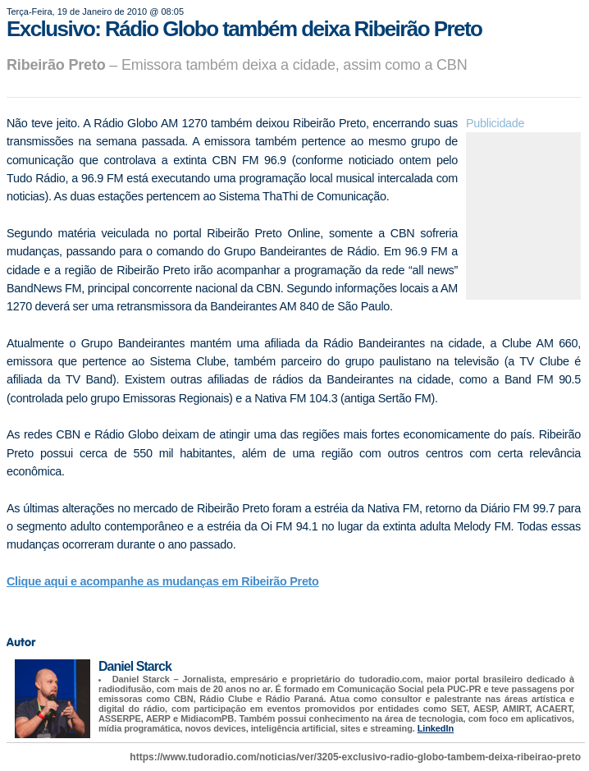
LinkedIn (436, 728)
